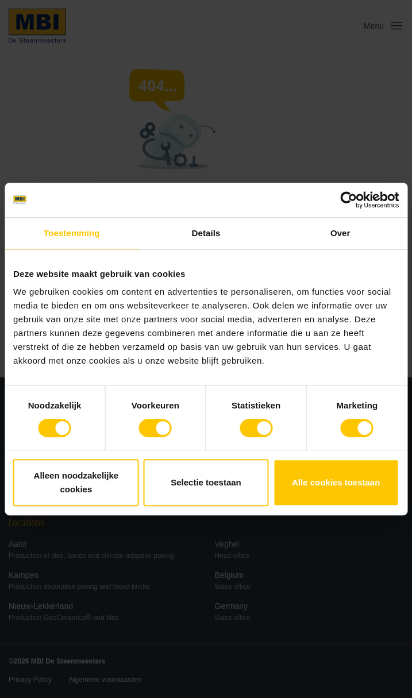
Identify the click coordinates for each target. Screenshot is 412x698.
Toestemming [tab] (72, 233)
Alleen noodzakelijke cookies (76, 482)
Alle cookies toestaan (336, 482)
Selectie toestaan (206, 482)
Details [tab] (206, 233)
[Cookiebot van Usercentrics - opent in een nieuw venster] (348, 200)
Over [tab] (340, 233)
